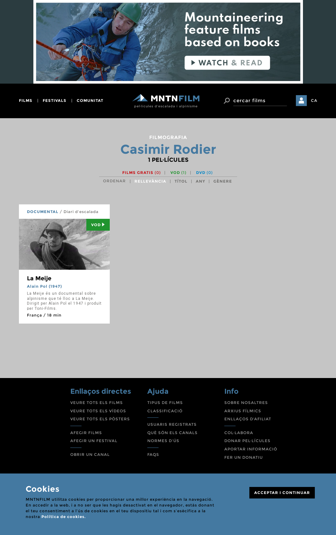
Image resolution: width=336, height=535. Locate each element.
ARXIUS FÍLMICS (242, 410)
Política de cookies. (63, 516)
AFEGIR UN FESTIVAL (93, 440)
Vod (98, 224)
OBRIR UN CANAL (90, 454)
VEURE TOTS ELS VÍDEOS (98, 410)
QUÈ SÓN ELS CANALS (172, 432)
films (25, 100)
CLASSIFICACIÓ (165, 410)
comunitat (90, 100)
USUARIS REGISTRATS (172, 424)
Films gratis (141, 172)
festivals (54, 100)
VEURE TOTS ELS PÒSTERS (100, 418)
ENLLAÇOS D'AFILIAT (247, 418)
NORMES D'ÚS (163, 440)
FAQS (153, 454)
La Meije (39, 278)
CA (314, 100)
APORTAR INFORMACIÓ (250, 449)
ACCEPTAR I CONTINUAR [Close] (282, 492)
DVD (204, 172)
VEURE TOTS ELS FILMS (96, 402)
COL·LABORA (238, 432)
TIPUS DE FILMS (165, 402)
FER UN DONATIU (243, 457)
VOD (178, 172)
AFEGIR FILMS (86, 432)
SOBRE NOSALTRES (246, 402)
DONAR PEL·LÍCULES (247, 440)
